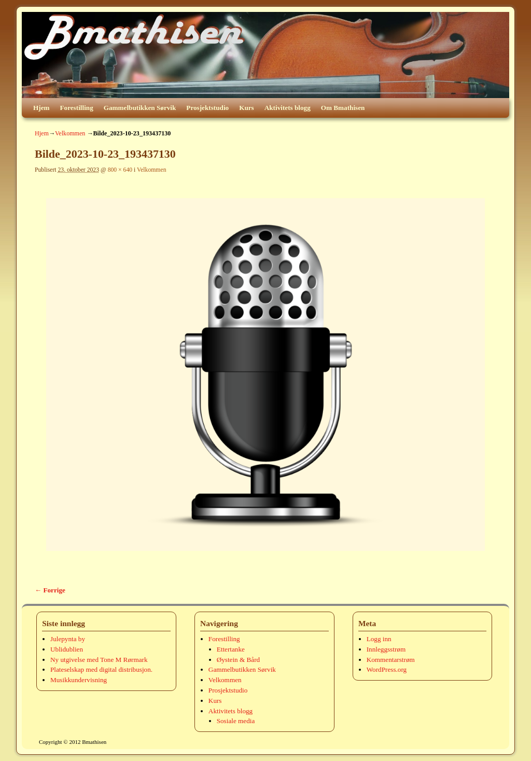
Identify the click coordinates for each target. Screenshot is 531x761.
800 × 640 (120, 170)
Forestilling (76, 108)
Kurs (246, 108)
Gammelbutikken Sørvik (140, 108)
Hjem (41, 108)
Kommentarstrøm (391, 659)
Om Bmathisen (343, 108)
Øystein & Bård (238, 659)
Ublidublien (66, 649)
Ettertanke (231, 649)
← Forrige (50, 590)
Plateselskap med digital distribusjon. (101, 669)
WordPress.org (387, 669)
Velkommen (70, 133)
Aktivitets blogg (287, 108)
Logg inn (379, 639)
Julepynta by (67, 639)
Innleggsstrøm (386, 649)
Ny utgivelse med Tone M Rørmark (98, 659)
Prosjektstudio (207, 108)
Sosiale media (236, 721)
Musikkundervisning (78, 680)
